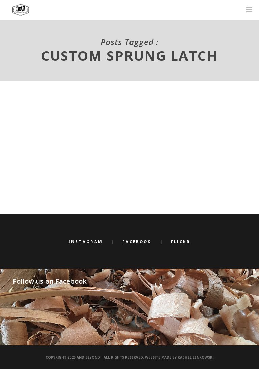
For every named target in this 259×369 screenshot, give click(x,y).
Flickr (181, 241)
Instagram (86, 241)
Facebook (136, 241)
